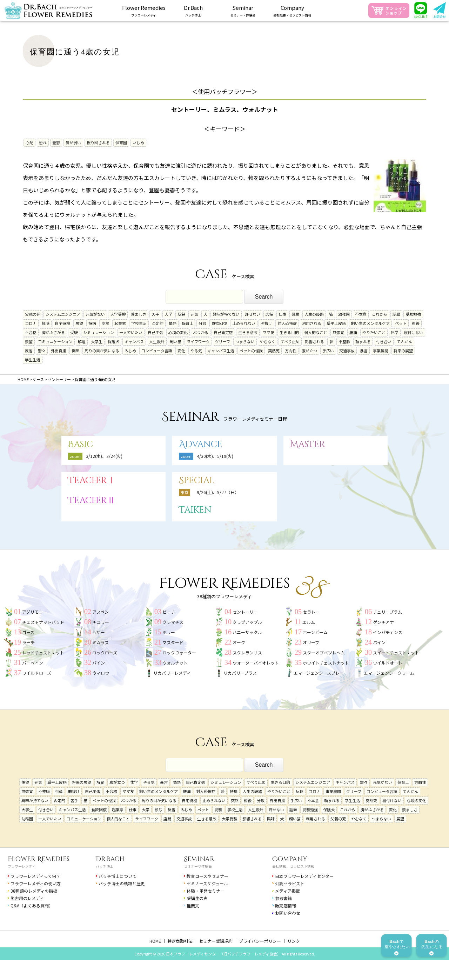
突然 (105, 323)
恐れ (43, 142)
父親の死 (32, 314)
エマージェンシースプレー (319, 673)
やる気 (196, 350)
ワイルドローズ (36, 673)
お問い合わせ (287, 913)
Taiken (195, 510)
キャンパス (134, 341)
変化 (181, 350)
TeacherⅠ (92, 480)
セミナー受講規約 (216, 941)
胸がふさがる (53, 332)
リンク (293, 941)
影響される (314, 341)
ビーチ (168, 612)
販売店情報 (285, 905)
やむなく (267, 341)
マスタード (172, 642)
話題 (396, 314)
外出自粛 (58, 350)
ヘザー (98, 632)
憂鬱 (56, 142)
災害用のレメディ (27, 898)
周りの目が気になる (102, 350)
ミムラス (100, 642)
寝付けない (413, 332)
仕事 (282, 314)
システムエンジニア (63, 314)
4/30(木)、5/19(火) (215, 456)
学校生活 (139, 323)
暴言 (364, 350)
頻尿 (295, 314)
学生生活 (32, 359)
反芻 (181, 314)
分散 (202, 323)
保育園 (121, 142)
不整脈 (344, 341)
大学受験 (118, 314)
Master (307, 444)
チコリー (100, 622)
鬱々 (42, 350)
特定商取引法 (180, 941)
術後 (416, 323)
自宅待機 (62, 323)
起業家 (120, 323)
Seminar (199, 859)
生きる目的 (289, 332)
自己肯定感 (223, 332)
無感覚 (338, 332)
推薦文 (193, 905)
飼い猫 (175, 341)
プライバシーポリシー (260, 941)
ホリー (168, 632)
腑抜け (266, 323)
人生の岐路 (314, 314)
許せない (252, 314)
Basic (80, 444)
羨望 (29, 341)
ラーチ (28, 642)
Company (289, 859)
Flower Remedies (38, 859)
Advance (200, 444)
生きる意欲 (247, 332)
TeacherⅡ (92, 500)
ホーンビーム (315, 632)
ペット (401, 323)
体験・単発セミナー (205, 891)
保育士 (187, 323)
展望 (79, 323)
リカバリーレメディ (172, 673)
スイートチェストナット (396, 652)
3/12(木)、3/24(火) (104, 456)
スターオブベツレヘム (324, 652)
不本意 (361, 314)
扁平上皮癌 (336, 323)
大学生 (96, 341)
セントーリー (245, 612)
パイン (379, 642)
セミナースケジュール (207, 883)
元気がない (95, 314)
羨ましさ (138, 314)
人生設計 (157, 341)
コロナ (30, 323)
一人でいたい (130, 332)
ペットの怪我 (251, 350)
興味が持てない (226, 314)
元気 (194, 314)
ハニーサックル (247, 632)
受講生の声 (197, 898)
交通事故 (347, 350)
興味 (45, 323)
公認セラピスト (289, 883)
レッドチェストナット (43, 652)
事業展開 (380, 350)
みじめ (130, 350)
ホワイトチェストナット (326, 663)
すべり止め (290, 341)
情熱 (172, 323)
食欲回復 (219, 323)
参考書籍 (283, 898)
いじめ (138, 142)
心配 (29, 142)
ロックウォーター (179, 652)
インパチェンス (387, 632)
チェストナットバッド (43, 622)
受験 (74, 332)
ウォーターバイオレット (256, 663)
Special (196, 480)
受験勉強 (413, 314)
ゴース (28, 632)
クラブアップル (247, 622)
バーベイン (32, 663)
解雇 (82, 341)
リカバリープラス (240, 673)
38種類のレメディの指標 (34, 891)
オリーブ (311, 642)
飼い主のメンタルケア (370, 323)
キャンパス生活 (220, 350)
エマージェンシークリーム (389, 673)
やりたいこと (374, 332)
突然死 (274, 350)
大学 (168, 314)
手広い (328, 350)
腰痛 (353, 332)
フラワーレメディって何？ (35, 876)
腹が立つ (309, 350)
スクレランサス (247, 652)
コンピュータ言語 (156, 350)
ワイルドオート (387, 663)
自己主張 (155, 332)
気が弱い (73, 142)
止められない (243, 323)
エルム (308, 622)
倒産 (75, 350)
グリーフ (222, 341)
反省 (29, 350)
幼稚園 (344, 314)
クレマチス (172, 622)
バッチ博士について (117, 876)
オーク (239, 642)
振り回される (98, 142)
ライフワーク (198, 341)
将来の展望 (403, 350)
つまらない (245, 341)
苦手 (155, 314)
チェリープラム (387, 612)
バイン (98, 663)
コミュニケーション (55, 341)
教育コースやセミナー (207, 876)
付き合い (383, 341)
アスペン (100, 612)
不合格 (30, 332)
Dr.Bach (110, 859)
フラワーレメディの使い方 (36, 883)
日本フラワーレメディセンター (304, 876)
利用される (311, 323)
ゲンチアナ (383, 622)
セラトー (311, 612)
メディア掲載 (287, 891)
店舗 (269, 314)
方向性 (290, 350)
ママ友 (268, 332)
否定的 (157, 323)
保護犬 (113, 341)
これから (379, 314)
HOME (155, 941)
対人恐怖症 (287, 323)
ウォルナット (175, 663)
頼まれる (363, 341)
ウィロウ (100, 673)
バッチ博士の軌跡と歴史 (122, 883)
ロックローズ (104, 652)
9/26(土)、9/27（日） (218, 492)
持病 (92, 323)
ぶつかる (200, 332)
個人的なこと (315, 332)
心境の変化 (178, 332)
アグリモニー (34, 612)
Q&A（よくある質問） (32, 905)
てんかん (404, 341)
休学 (394, 332)
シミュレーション (98, 332)
